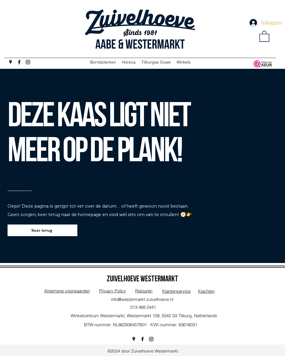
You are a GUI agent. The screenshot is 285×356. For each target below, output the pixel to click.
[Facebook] (19, 62)
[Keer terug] (42, 230)
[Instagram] (28, 62)
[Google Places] (10, 62)
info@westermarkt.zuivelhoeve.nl (142, 299)
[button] (264, 36)
